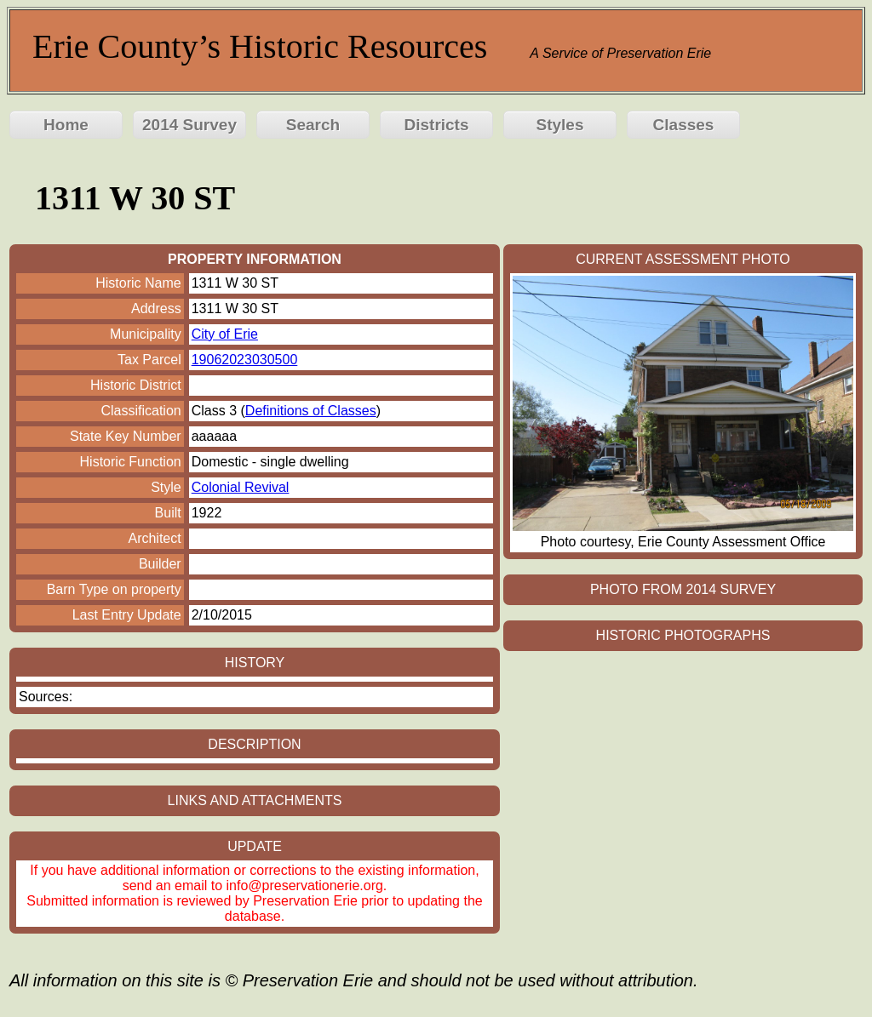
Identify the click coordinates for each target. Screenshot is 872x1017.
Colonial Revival (241, 487)
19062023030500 (245, 359)
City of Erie (225, 334)
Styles (560, 125)
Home (66, 125)
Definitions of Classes (310, 410)
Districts (436, 125)
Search (313, 125)
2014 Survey (189, 125)
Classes (683, 125)
